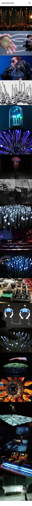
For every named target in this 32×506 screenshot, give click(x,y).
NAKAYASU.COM (8, 3)
